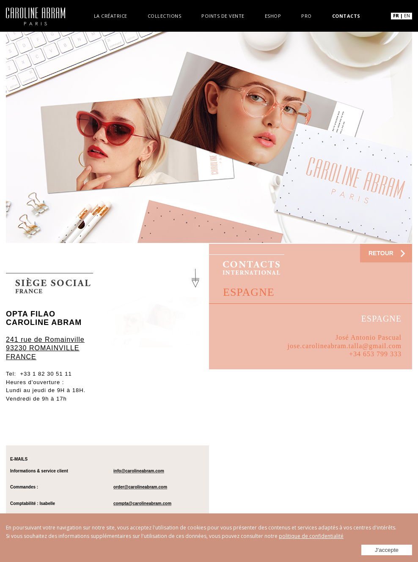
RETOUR (380, 253)
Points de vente (223, 15)
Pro (304, 15)
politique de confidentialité (311, 536)
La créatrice (112, 15)
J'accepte (387, 550)
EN (407, 15)
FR (396, 15)
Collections (165, 15)
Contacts (343, 15)
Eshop (272, 15)
